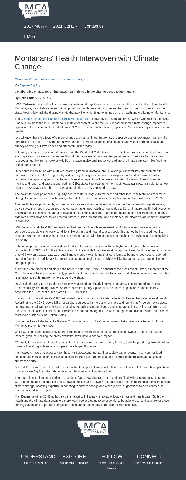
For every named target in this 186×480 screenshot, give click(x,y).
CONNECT (149, 459)
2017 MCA (35, 26)
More (30, 36)
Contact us (94, 26)
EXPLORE (74, 459)
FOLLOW (111, 462)
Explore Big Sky (30, 85)
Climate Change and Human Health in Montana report (55, 118)
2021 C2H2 (65, 26)
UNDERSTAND (38, 459)
